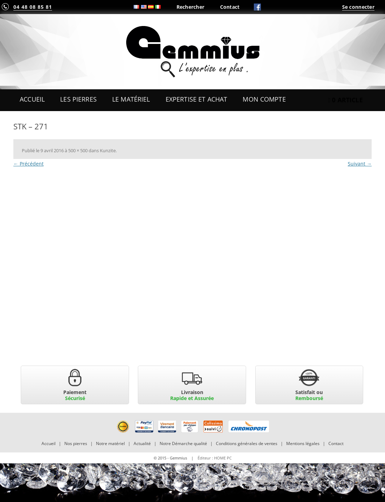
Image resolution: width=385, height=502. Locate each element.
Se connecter (358, 7)
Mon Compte (264, 99)
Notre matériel (110, 443)
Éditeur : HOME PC (215, 458)
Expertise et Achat (196, 99)
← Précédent (28, 163)
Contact (230, 7)
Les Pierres (78, 99)
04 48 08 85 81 (32, 7)
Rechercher (191, 7)
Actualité (142, 443)
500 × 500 (78, 150)
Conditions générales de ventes (246, 443)
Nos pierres (75, 443)
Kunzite (108, 150)
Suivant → (360, 163)
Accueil (32, 99)
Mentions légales (303, 443)
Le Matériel (131, 99)
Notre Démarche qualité (183, 443)
